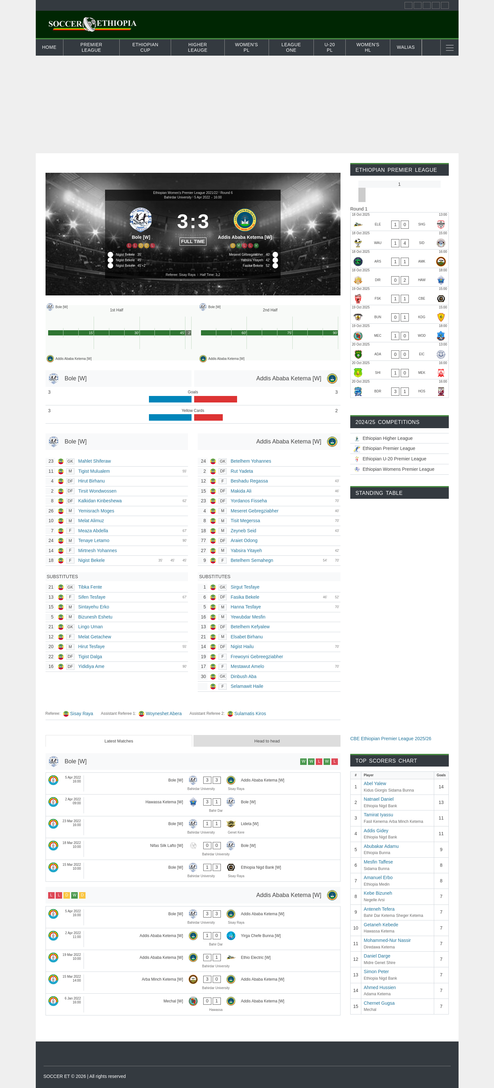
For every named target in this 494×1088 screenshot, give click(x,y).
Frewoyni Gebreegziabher (257, 656)
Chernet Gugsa (379, 1003)
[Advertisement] (247, 104)
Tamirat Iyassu (378, 814)
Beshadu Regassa (249, 480)
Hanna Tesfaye (246, 606)
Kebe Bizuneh (378, 893)
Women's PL (246, 47)
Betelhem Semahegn (252, 560)
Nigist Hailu (242, 646)
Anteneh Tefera (379, 909)
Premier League (91, 47)
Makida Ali (241, 491)
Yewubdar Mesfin (248, 616)
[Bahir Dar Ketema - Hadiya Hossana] (399, 388)
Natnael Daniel (379, 799)
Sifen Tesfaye (92, 597)
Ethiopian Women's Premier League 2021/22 (185, 193)
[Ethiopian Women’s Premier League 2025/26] (399, 469)
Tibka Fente (90, 587)
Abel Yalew (375, 783)
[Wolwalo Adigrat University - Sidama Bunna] (399, 240)
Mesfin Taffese (378, 861)
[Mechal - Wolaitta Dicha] (399, 333)
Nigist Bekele (91, 560)
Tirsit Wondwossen (97, 491)
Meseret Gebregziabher (254, 510)
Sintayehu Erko (93, 606)
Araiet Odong (244, 540)
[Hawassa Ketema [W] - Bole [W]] (193, 805)
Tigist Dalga (90, 656)
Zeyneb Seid (243, 530)
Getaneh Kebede (381, 924)
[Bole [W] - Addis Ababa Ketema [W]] (193, 783)
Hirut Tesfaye (91, 646)
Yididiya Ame (91, 666)
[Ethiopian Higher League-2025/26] (399, 438)
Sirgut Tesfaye (245, 587)
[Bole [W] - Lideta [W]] (193, 827)
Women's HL (368, 47)
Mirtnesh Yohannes (97, 550)
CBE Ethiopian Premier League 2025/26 (390, 738)
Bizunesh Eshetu (95, 616)
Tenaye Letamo (94, 540)
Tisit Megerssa (245, 520)
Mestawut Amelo (247, 666)
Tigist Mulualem (94, 471)
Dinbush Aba (243, 676)
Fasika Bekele (245, 597)
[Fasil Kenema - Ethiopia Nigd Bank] (399, 296)
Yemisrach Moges (96, 510)
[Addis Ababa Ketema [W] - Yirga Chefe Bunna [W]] (193, 939)
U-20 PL (330, 47)
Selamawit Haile (247, 686)
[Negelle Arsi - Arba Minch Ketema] (399, 259)
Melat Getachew (94, 636)
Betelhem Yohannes (251, 461)
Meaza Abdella (93, 530)
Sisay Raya (81, 713)
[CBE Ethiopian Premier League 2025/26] (399, 448)
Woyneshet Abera (163, 713)
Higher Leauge (197, 47)
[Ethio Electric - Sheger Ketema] (399, 221)
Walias (406, 47)
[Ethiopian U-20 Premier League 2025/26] (399, 459)
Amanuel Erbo (378, 877)
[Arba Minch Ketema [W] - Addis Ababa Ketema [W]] (193, 982)
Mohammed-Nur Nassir (387, 940)
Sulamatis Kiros (250, 713)
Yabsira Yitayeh (246, 550)
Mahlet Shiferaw (94, 461)
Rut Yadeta (242, 471)
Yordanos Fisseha (249, 500)
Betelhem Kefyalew (250, 626)
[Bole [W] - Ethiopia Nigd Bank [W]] (193, 870)
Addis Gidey (376, 830)
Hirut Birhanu (91, 480)
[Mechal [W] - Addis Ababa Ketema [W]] (193, 1004)
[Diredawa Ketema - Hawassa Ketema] (399, 277)
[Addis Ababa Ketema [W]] (245, 227)
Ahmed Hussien (380, 987)
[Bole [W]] (141, 227)
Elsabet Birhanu (247, 636)
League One (291, 47)
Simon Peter (376, 971)
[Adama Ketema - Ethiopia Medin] (399, 351)
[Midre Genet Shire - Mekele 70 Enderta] (399, 370)
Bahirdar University (178, 197)
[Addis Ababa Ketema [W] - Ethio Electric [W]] (193, 961)
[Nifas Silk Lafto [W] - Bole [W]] (193, 849)
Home (49, 47)
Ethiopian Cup (145, 47)
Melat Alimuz (91, 520)
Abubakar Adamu (381, 846)
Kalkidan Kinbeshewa (100, 500)
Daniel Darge (377, 956)
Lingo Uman (90, 626)
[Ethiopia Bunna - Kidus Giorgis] (399, 314)
